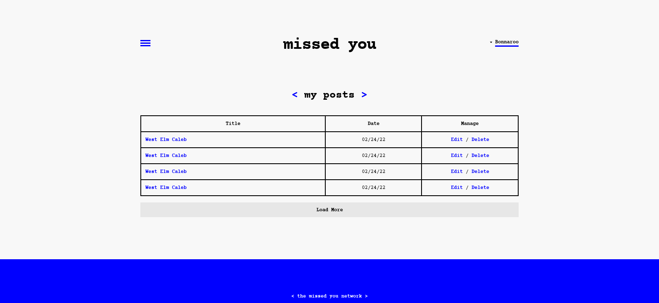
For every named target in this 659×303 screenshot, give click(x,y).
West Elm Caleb (166, 139)
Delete (480, 139)
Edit (457, 139)
